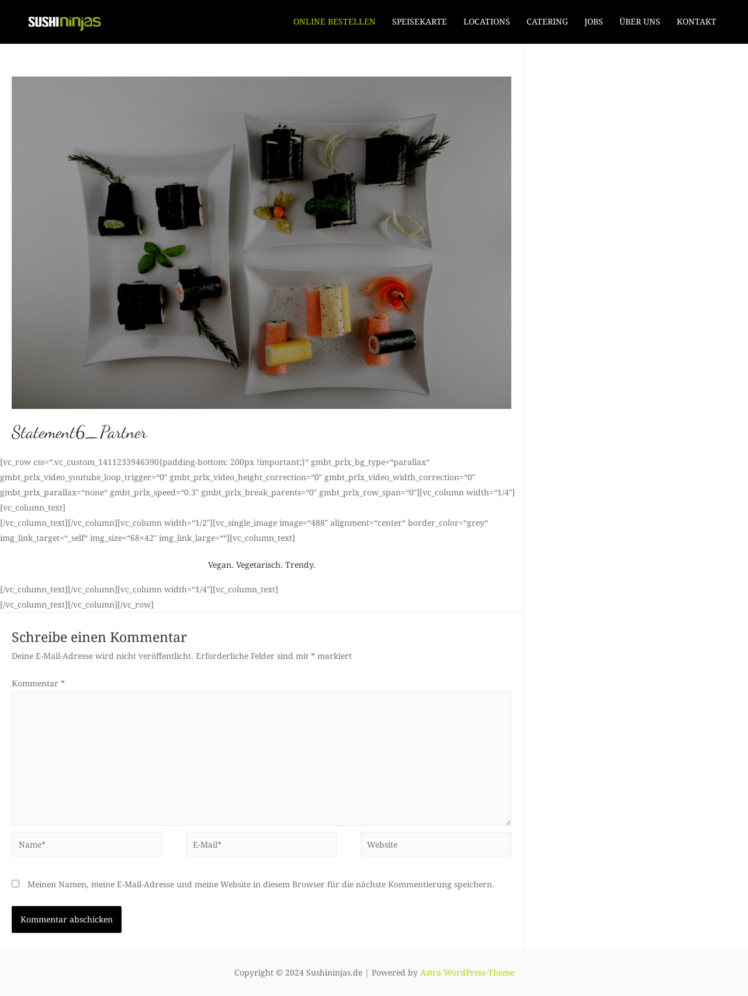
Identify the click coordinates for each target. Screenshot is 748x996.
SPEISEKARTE (419, 21)
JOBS (593, 21)
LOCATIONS (486, 21)
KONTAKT (696, 21)
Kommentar (38, 683)
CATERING (547, 21)
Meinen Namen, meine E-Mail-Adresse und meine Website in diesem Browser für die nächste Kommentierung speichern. (260, 884)
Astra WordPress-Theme (467, 972)
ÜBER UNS (639, 21)
